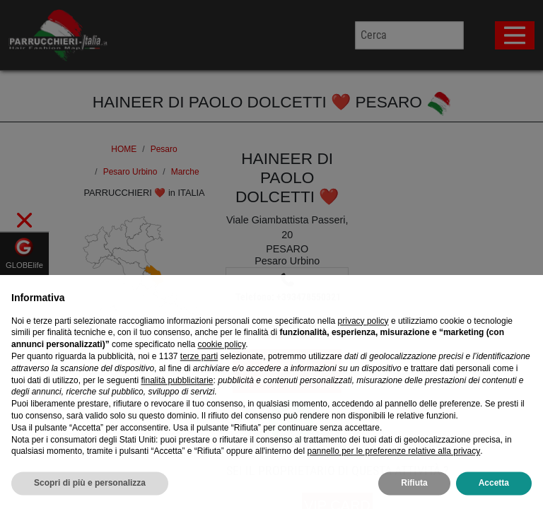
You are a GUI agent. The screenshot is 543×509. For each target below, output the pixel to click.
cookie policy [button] (221, 368)
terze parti (199, 380)
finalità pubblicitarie (177, 404)
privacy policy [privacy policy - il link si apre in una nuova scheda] (363, 344)
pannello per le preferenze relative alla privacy (393, 474)
